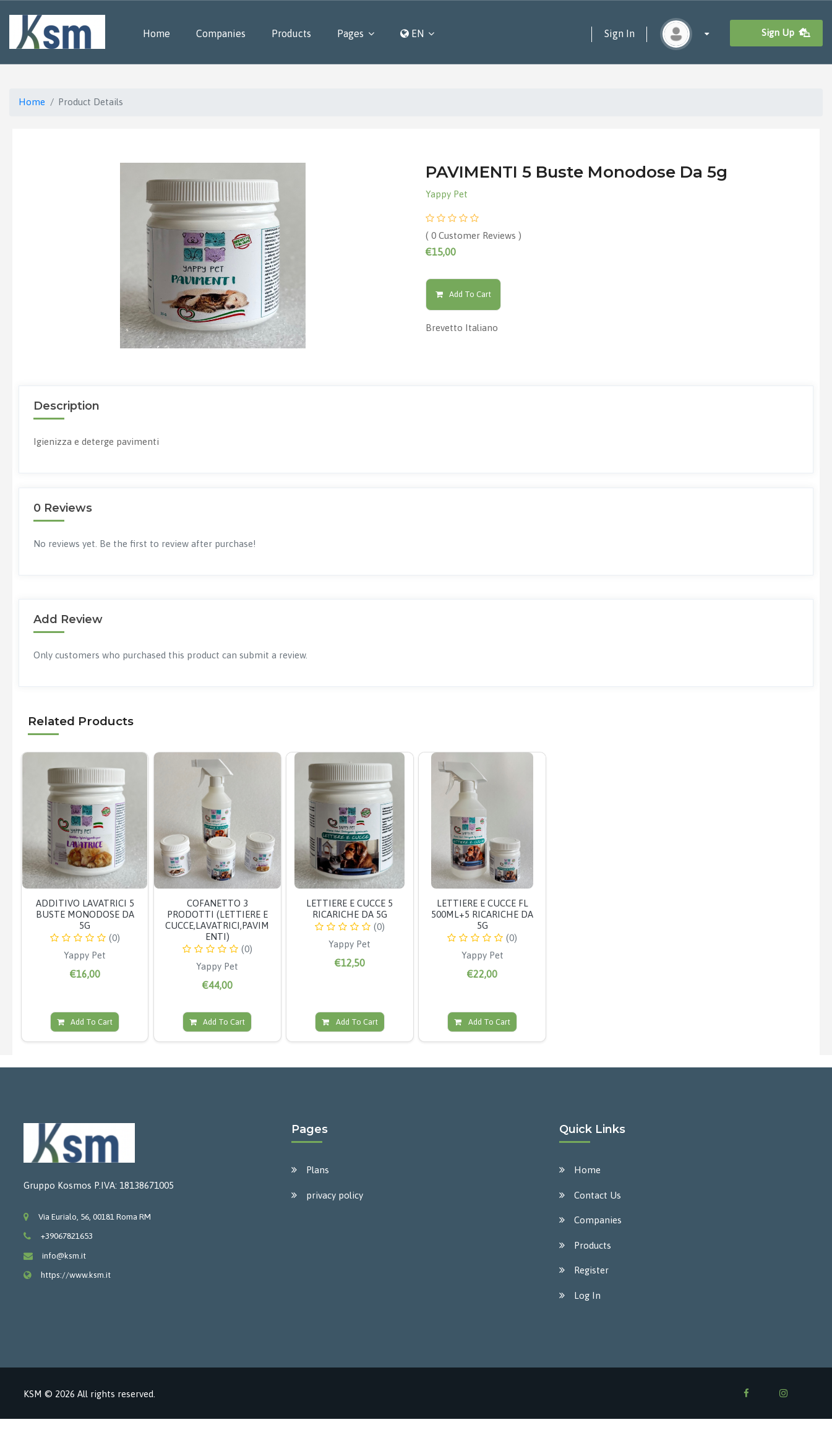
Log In (587, 1295)
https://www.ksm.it (76, 1275)
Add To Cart (463, 294)
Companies (221, 33)
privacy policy (334, 1195)
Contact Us (597, 1195)
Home (156, 33)
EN (412, 33)
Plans (317, 1170)
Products (291, 33)
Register (591, 1270)
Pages (350, 33)
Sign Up (786, 32)
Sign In (619, 33)
